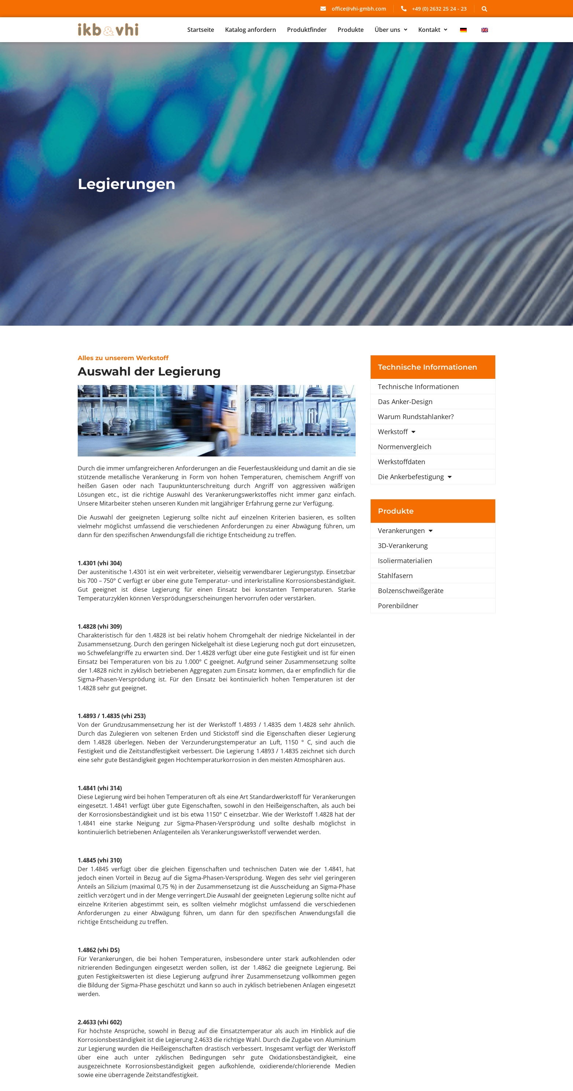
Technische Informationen (418, 386)
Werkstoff (396, 432)
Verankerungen (405, 530)
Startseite (200, 30)
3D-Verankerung (403, 545)
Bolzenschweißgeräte (411, 590)
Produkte (351, 30)
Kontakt (432, 30)
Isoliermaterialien (405, 560)
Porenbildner (398, 605)
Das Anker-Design (405, 401)
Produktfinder (307, 30)
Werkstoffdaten (401, 461)
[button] (391, 29)
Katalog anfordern (250, 30)
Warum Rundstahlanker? (416, 416)
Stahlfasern (395, 575)
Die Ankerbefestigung (415, 477)
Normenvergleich (404, 446)
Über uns (391, 30)
